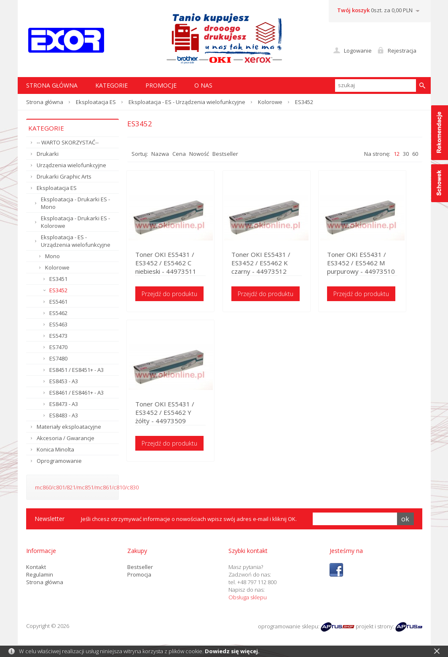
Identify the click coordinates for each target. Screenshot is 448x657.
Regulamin (39, 574)
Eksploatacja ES (96, 102)
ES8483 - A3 (63, 415)
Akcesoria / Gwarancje (65, 438)
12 (397, 154)
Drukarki (48, 154)
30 (406, 154)
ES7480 (58, 358)
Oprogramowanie (59, 461)
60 (415, 154)
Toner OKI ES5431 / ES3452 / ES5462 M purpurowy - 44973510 (372, 263)
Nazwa (160, 154)
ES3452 (58, 290)
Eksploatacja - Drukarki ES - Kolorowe (75, 222)
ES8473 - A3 (63, 404)
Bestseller (225, 154)
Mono (52, 256)
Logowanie (358, 50)
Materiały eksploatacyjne (69, 426)
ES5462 (58, 313)
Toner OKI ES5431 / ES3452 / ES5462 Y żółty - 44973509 (172, 413)
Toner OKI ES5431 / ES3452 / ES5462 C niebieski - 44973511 (166, 263)
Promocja (139, 574)
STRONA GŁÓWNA (52, 85)
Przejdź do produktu (170, 294)
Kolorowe (270, 102)
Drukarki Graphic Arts (64, 176)
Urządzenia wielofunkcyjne (71, 165)
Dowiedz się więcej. (232, 651)
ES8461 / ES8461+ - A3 (76, 392)
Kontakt (36, 567)
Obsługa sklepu (247, 597)
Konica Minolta (55, 449)
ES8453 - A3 (63, 381)
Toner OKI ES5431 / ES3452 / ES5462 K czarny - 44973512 (266, 263)
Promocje (161, 85)
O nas (203, 85)
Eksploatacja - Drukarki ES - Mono (75, 203)
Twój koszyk (353, 10)
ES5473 (58, 335)
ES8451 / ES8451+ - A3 (76, 370)
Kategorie (111, 85)
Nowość (199, 154)
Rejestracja (402, 50)
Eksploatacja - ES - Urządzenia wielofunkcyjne (187, 102)
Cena (179, 154)
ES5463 (58, 324)
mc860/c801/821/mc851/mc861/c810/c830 (87, 487)
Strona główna (44, 102)
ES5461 (58, 301)
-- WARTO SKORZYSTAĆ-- (68, 142)
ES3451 (58, 279)
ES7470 (58, 347)
